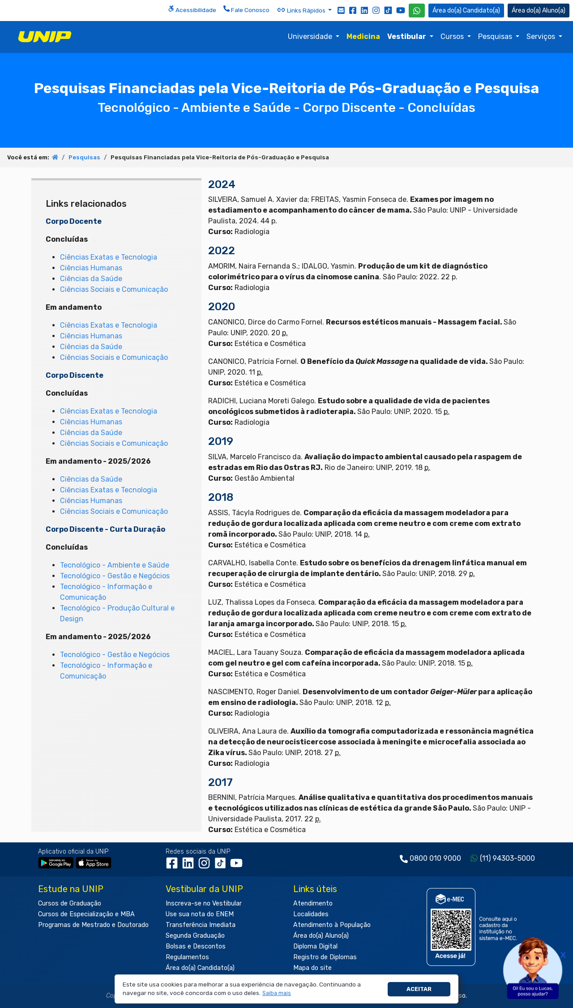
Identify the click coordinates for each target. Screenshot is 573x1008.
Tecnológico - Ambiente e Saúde (114, 565)
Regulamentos (187, 957)
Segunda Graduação (195, 936)
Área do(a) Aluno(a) (321, 936)
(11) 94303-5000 (507, 858)
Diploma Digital (315, 946)
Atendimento (313, 903)
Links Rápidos (302, 9)
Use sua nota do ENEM (200, 914)
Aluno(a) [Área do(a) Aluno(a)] (538, 10)
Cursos (453, 36)
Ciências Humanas (91, 268)
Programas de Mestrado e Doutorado (93, 925)
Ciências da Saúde (91, 278)
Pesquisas (496, 36)
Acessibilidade (192, 9)
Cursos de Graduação (69, 903)
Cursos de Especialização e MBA (86, 914)
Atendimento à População (332, 925)
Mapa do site (312, 968)
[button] (277, 993)
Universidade (311, 36)
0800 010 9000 (435, 858)
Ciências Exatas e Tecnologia (108, 257)
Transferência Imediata (200, 925)
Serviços (541, 36)
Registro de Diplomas (325, 957)
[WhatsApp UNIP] (417, 10)
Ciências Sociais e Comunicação (114, 289)
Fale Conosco (246, 9)
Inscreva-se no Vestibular (204, 903)
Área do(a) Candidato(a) (200, 968)
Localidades (311, 914)
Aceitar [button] (419, 989)
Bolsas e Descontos (196, 946)
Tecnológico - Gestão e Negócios (115, 576)
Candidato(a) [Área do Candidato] (466, 10)
